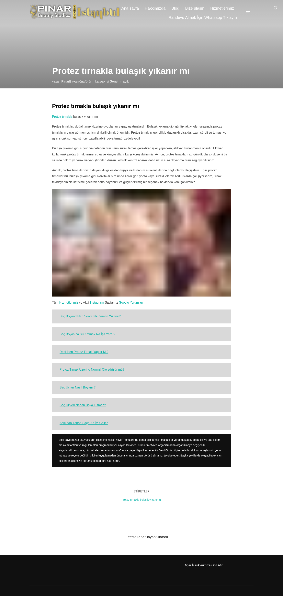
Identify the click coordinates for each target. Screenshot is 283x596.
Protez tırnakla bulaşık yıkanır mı (141, 499)
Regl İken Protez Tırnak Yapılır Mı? (84, 352)
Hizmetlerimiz (222, 8)
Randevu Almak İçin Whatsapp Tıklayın (202, 17)
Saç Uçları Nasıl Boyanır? (78, 387)
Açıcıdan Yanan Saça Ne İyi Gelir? (84, 423)
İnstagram (97, 302)
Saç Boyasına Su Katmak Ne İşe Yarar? (87, 334)
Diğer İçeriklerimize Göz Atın (203, 565)
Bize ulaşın (194, 8)
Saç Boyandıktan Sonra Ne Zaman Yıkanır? (90, 316)
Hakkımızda (155, 8)
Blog (175, 8)
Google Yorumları (131, 302)
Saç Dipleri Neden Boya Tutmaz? (83, 405)
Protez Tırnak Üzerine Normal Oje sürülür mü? (92, 369)
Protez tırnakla (62, 116)
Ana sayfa (130, 8)
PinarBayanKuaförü (76, 81)
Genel (114, 81)
